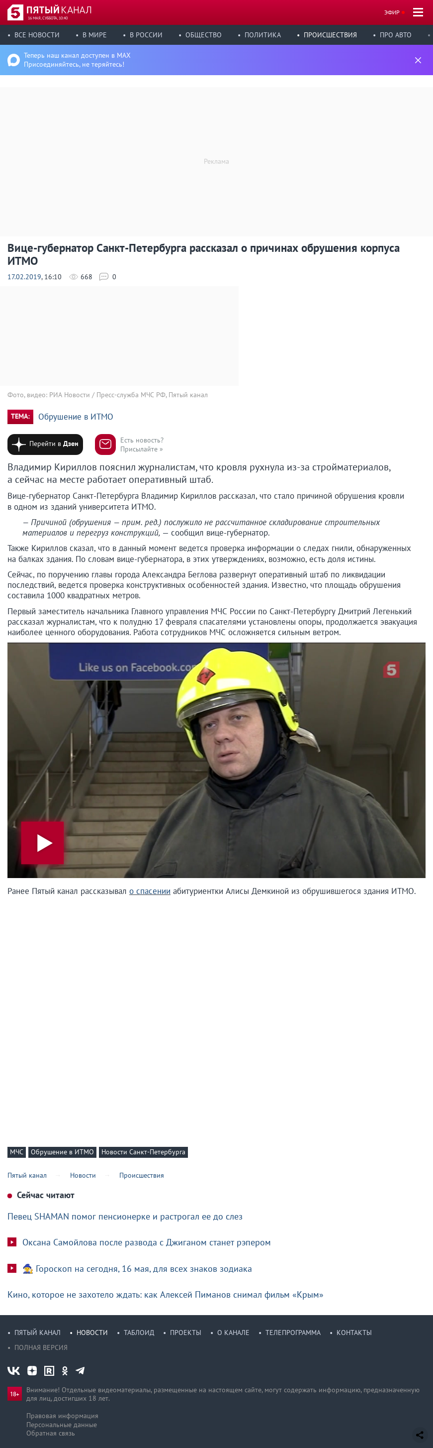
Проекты (185, 1332)
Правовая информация (62, 1415)
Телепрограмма (293, 1332)
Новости (92, 1332)
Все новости (37, 34)
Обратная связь (50, 1433)
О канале (233, 1332)
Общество (203, 34)
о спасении (150, 891)
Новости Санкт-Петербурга (143, 1151)
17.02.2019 (24, 276)
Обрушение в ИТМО (75, 417)
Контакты (354, 1332)
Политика (263, 34)
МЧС (16, 1151)
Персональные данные (61, 1424)
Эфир (392, 12)
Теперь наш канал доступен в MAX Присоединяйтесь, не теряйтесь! (77, 60)
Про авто (396, 34)
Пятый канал (37, 1332)
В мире (95, 34)
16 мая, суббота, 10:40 (48, 17)
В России (146, 34)
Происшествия (330, 34)
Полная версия (41, 1347)
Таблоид (139, 1332)
